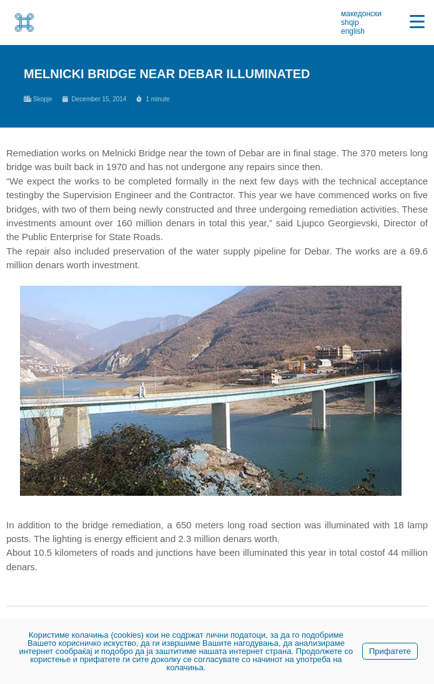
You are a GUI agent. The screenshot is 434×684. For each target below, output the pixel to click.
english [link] (353, 31)
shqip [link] (350, 22)
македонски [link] (361, 13)
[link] (24, 22)
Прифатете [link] (390, 651)
